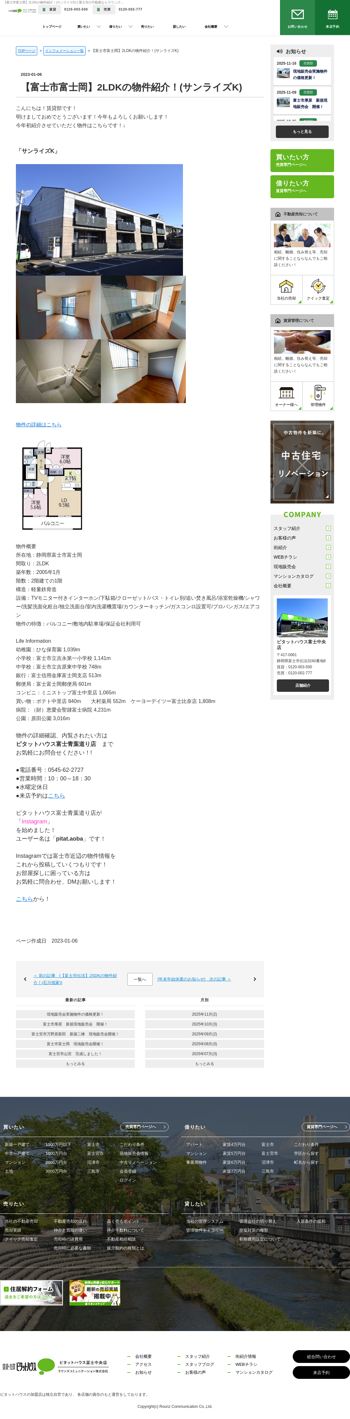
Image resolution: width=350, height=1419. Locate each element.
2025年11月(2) (204, 1014)
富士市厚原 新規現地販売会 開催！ (75, 1024)
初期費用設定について (260, 1239)
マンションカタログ (294, 576)
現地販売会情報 (134, 1153)
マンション (15, 1162)
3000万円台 (56, 1171)
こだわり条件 (132, 1144)
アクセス (143, 1364)
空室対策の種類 (253, 1230)
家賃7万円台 (234, 1171)
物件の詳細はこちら (39, 424)
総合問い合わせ (321, 1356)
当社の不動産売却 (21, 1221)
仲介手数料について (125, 1230)
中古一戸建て (17, 1153)
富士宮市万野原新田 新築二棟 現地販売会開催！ (75, 1034)
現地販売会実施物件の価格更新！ (75, 1014)
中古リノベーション (138, 1162)
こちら (56, 796)
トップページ (51, 26)
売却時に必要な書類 (72, 1248)
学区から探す (306, 1153)
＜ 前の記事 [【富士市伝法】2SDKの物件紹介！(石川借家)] (75, 979)
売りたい (147, 26)
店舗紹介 (303, 685)
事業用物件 (196, 1162)
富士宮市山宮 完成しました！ (75, 1054)
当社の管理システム (204, 1221)
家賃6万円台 (234, 1162)
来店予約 (332, 26)
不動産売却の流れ (70, 1221)
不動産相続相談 (121, 1239)
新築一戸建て (17, 1144)
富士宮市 (95, 1153)
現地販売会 (285, 566)
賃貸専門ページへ (322, 1127)
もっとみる (75, 1063)
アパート (194, 1144)
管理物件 (318, 396)
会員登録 (128, 1171)
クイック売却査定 (21, 1239)
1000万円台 (56, 1153)
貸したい (179, 26)
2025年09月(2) (204, 1034)
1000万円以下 (58, 1144)
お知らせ (143, 1372)
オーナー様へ (286, 396)
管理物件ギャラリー (204, 1230)
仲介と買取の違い (70, 1230)
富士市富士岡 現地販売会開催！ (75, 1044)
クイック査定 (318, 289)
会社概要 (282, 585)
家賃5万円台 (234, 1153)
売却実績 (13, 1230)
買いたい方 (292, 160)
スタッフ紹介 (287, 528)
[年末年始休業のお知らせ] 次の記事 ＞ (194, 979)
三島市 (93, 1171)
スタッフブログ (199, 1364)
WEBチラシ (285, 557)
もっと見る (302, 131)
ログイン (128, 1180)
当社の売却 (286, 289)
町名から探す (306, 1162)
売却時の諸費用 (68, 1239)
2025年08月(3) (204, 1044)
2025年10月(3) (204, 1024)
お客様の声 (285, 537)
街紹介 (280, 547)
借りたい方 (292, 186)
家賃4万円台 (234, 1144)
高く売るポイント (123, 1221)
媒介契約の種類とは (125, 1248)
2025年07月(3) (204, 1054)
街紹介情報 (245, 1356)
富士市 (93, 1144)
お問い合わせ (298, 26)
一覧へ (140, 979)
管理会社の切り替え (257, 1221)
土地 (9, 1171)
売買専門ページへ (140, 1127)
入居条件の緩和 (311, 1221)
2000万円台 (56, 1162)
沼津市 (93, 1162)
